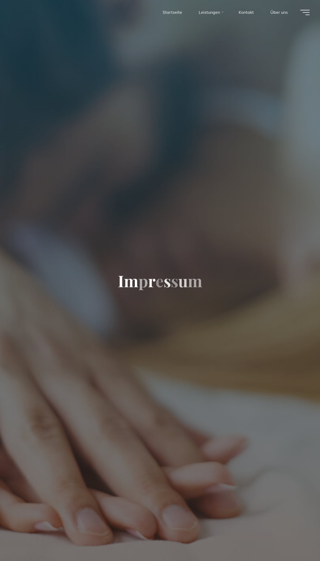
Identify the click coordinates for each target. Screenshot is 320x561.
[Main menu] (305, 12)
